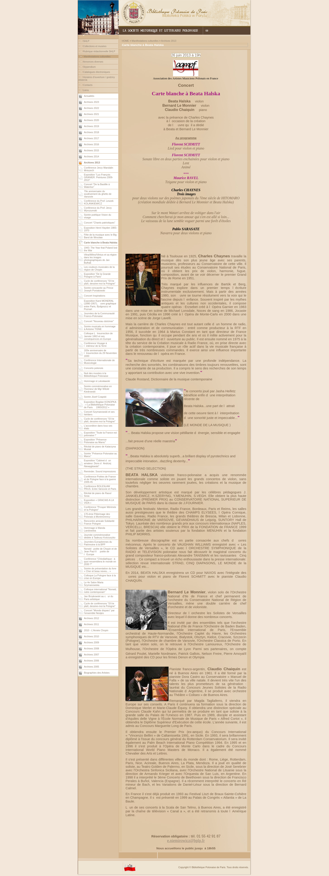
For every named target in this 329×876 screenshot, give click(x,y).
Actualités (89, 96)
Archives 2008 (91, 648)
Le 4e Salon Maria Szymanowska (94, 583)
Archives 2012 (91, 618)
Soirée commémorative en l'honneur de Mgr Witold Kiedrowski (98, 389)
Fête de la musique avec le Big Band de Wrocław (100, 236)
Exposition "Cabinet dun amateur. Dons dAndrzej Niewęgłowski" (97, 463)
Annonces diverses (93, 61)
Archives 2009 (91, 642)
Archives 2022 (91, 108)
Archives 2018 (91, 132)
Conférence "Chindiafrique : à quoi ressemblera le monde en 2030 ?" (100, 561)
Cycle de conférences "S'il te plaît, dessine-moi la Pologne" (100, 282)
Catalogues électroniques (96, 72)
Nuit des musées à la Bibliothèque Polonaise (96, 374)
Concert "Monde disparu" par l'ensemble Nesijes (99, 611)
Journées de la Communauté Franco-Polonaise (99, 314)
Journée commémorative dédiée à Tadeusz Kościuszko (99, 536)
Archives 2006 (91, 660)
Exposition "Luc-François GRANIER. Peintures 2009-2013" (98, 177)
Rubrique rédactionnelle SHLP (99, 51)
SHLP (86, 41)
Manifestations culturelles (97, 56)
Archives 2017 (91, 138)
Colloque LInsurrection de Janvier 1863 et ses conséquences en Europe (98, 336)
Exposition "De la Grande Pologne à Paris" (97, 275)
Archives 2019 (91, 126)
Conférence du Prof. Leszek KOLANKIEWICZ (99, 202)
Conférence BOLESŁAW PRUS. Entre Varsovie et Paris (100, 487)
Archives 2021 (91, 114)
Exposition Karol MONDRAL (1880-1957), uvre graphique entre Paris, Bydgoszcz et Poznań (100, 304)
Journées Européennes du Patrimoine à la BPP (98, 543)
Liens (86, 90)
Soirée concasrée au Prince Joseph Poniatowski (98, 289)
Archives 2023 (91, 102)
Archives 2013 (168, 40)
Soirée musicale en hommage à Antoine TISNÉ (100, 327)
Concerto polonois (93, 368)
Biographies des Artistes (97, 672)
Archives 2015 (91, 150)
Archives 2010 (91, 636)
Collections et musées (94, 46)
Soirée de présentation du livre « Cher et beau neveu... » (100, 569)
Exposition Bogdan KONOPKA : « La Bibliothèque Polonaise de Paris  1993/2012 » (100, 405)
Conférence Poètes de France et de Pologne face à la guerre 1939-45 (100, 479)
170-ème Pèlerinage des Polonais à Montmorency (97, 515)
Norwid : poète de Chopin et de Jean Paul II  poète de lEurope (100, 551)
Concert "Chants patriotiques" (99, 222)
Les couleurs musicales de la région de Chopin (99, 268)
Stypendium (89, 66)
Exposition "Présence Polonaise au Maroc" (95, 441)
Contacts (88, 85)
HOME (125, 40)
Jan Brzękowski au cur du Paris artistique (98, 598)
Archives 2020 (91, 120)
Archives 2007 (91, 654)
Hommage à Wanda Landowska (94, 529)
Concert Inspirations (94, 295)
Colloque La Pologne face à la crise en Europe (100, 576)
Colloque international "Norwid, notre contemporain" (100, 590)
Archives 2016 (91, 144)
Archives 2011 (91, 624)
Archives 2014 (91, 156)
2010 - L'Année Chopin (96, 630)
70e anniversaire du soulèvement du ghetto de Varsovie (98, 194)
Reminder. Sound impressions (100, 471)
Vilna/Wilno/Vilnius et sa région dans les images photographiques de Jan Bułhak (100, 258)
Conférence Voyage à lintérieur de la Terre (95, 344)
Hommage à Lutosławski (97, 381)
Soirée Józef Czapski (95, 396)
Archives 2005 (91, 666)
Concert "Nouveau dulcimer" (99, 321)
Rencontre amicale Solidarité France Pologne (99, 522)
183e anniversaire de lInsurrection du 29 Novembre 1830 (100, 353)
